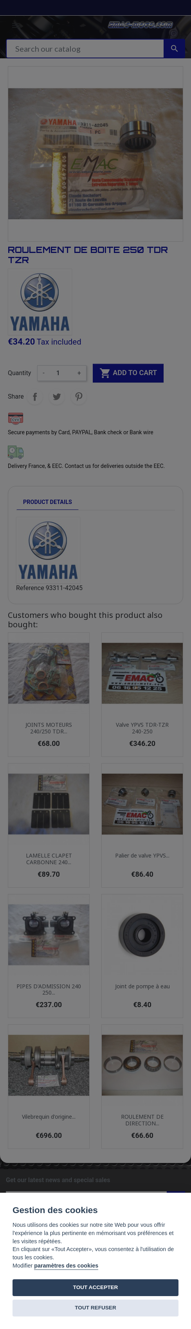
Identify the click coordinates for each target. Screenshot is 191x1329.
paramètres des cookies (66, 1265)
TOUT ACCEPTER (95, 1287)
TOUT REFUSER (95, 1308)
